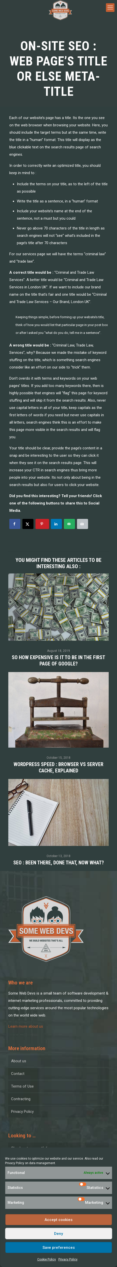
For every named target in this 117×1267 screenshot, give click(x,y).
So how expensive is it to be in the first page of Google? (58, 660)
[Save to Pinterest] (42, 524)
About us (18, 1061)
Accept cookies (58, 1219)
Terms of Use (22, 1086)
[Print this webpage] (82, 524)
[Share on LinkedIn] (56, 524)
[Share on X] (27, 524)
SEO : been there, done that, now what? (58, 863)
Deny (58, 1233)
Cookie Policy (46, 1259)
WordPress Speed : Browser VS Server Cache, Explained (58, 767)
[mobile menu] (110, 7)
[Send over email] (69, 524)
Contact (17, 1073)
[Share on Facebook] (14, 524)
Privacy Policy (14, 1163)
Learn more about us (25, 1026)
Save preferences (59, 1247)
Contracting (20, 1099)
